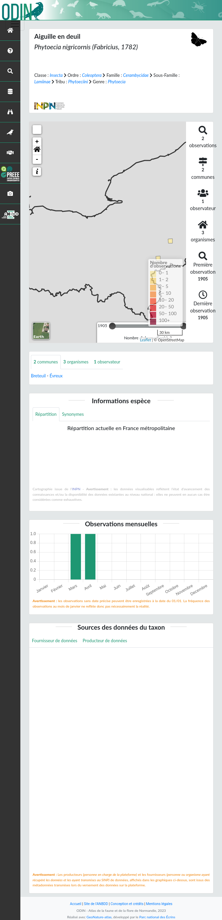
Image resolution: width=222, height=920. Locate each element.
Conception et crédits (127, 904)
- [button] (37, 159)
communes (46, 361)
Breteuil (38, 375)
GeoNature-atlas (99, 917)
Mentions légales (159, 904)
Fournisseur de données (54, 640)
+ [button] (37, 142)
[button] (37, 150)
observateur (107, 361)
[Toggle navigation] (14, 24)
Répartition (46, 414)
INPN (76, 489)
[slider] (112, 326)
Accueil (75, 904)
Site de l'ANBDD (96, 904)
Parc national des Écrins (157, 917)
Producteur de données (105, 640)
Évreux (56, 375)
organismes (76, 361)
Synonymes (73, 414)
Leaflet (145, 340)
